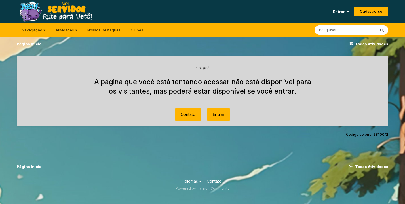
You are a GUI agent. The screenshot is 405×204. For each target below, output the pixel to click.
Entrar (341, 11)
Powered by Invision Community (202, 188)
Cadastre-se (371, 11)
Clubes (137, 30)
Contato (188, 114)
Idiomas (192, 181)
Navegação (33, 30)
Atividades (66, 30)
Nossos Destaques (104, 30)
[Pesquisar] (345, 30)
